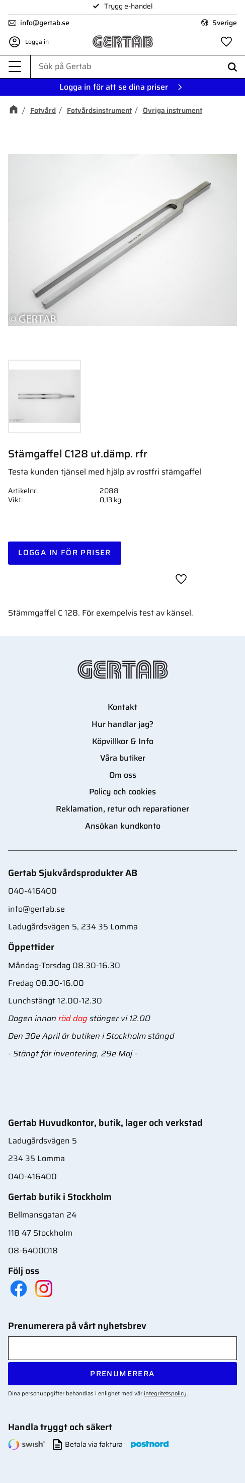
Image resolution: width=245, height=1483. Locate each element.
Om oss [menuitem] (122, 775)
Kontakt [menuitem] (122, 707)
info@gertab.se (44, 22)
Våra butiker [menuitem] (122, 758)
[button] (15, 67)
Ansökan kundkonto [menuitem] (122, 826)
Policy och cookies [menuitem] (122, 791)
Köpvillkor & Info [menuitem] (122, 741)
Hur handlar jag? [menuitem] (122, 724)
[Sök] (232, 66)
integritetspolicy (165, 1393)
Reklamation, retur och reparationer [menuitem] (122, 808)
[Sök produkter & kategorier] (138, 66)
